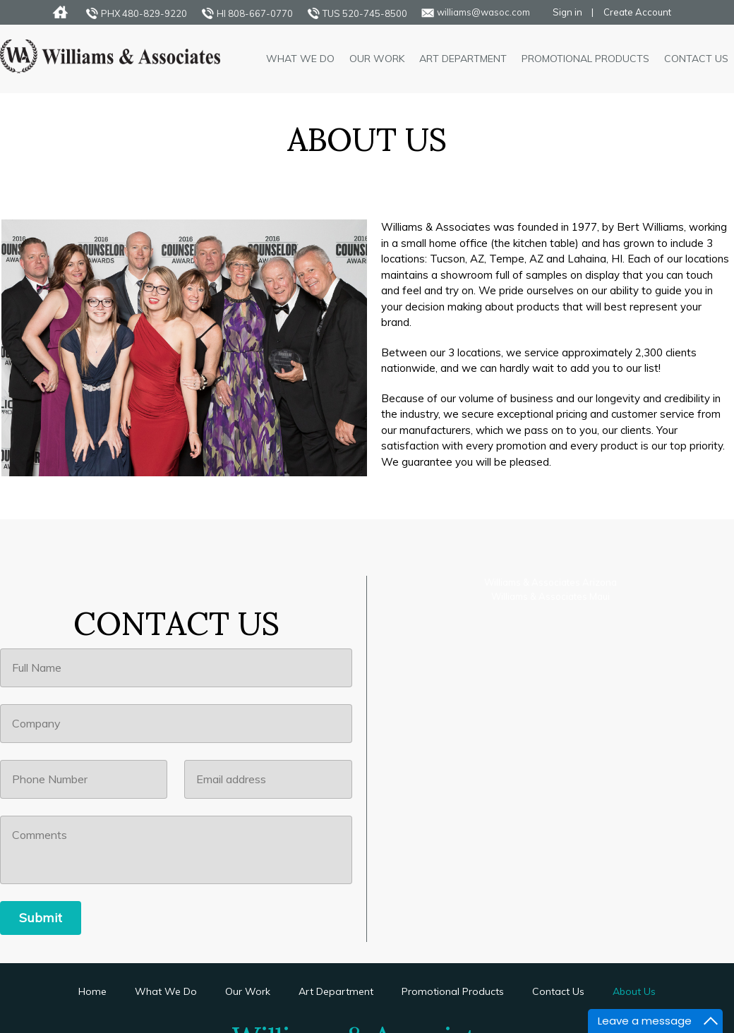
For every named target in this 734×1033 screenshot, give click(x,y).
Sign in (567, 12)
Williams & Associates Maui (550, 596)
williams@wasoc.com (483, 12)
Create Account (637, 12)
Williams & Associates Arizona (550, 582)
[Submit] (40, 918)
